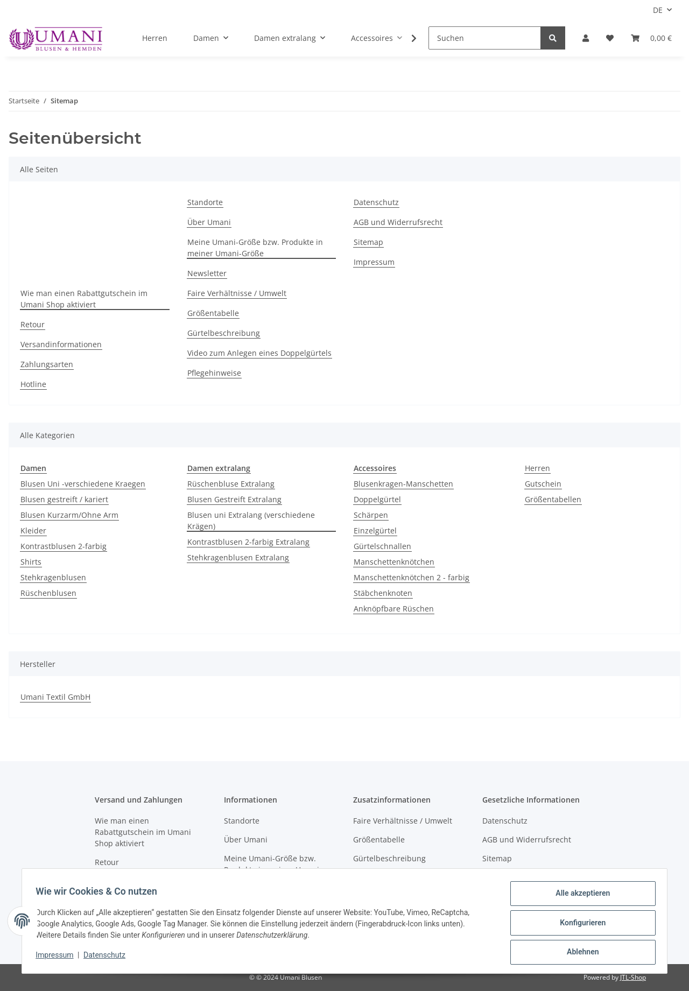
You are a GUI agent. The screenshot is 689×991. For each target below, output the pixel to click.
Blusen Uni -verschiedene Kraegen (82, 484)
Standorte (205, 202)
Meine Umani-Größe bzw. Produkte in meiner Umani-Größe (255, 247)
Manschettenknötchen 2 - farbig (411, 577)
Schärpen (371, 515)
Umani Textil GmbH (55, 697)
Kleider (33, 530)
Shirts (30, 562)
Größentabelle (213, 313)
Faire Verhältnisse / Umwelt (236, 293)
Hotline (33, 384)
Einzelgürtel (375, 530)
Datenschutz (376, 202)
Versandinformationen (61, 344)
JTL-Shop (633, 977)
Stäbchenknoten (383, 593)
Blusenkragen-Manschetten (403, 484)
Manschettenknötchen (394, 562)
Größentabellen (553, 499)
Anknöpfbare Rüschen (394, 608)
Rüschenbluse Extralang (231, 484)
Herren (537, 468)
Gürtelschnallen (382, 546)
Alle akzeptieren (579, 896)
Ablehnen (579, 952)
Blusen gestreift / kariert (64, 499)
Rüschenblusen (48, 593)
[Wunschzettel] (609, 38)
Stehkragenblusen (53, 577)
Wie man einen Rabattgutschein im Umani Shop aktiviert (83, 299)
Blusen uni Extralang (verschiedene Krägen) (251, 520)
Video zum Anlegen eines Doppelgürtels (259, 353)
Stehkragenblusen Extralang (238, 557)
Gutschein (543, 484)
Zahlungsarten (46, 364)
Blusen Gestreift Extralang (234, 499)
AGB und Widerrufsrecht (398, 222)
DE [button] (658, 10)
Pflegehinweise (214, 373)
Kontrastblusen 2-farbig (63, 546)
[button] (585, 38)
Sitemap (368, 242)
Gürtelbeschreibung (223, 333)
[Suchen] (484, 38)
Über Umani (209, 222)
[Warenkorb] (651, 38)
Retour (32, 324)
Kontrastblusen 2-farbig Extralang (248, 542)
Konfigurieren (579, 924)
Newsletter (207, 273)
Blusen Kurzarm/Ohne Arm (69, 515)
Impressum (374, 262)
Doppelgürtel (377, 499)
